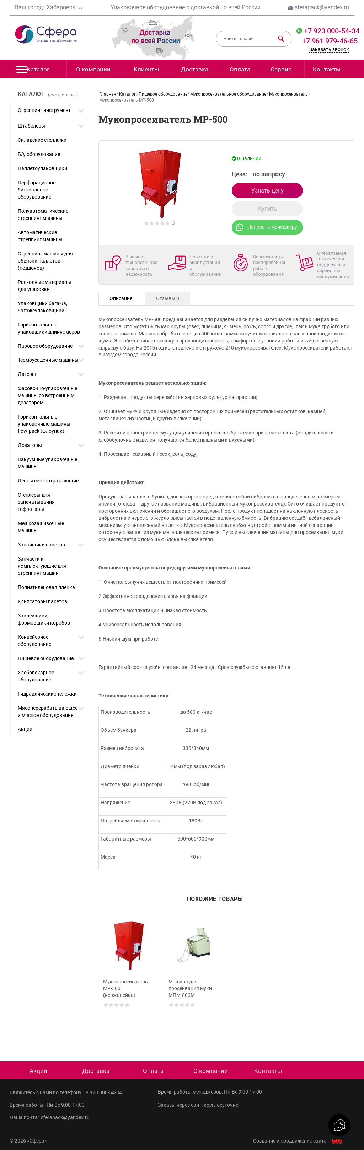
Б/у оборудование (39, 154)
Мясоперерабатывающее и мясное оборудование (47, 711)
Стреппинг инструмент (44, 110)
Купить (267, 208)
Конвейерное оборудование (34, 640)
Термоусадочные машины (48, 360)
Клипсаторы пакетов (42, 601)
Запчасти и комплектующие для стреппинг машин (42, 566)
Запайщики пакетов (41, 544)
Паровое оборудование (45, 346)
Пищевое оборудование (46, 658)
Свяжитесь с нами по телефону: (48, 1092)
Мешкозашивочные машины (41, 526)
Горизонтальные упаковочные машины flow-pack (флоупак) (44, 424)
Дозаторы (30, 445)
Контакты (327, 69)
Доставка (194, 69)
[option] (128, 976)
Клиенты (146, 69)
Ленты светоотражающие (48, 481)
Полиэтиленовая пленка (46, 587)
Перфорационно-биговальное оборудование (37, 190)
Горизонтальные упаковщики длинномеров (49, 328)
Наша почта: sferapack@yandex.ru (50, 1117)
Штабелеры (31, 126)
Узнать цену (267, 190)
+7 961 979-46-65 (330, 41)
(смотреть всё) (63, 94)
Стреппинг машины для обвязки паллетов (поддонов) (45, 261)
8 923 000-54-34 (104, 1092)
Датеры (27, 374)
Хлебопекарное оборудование (36, 676)
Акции (25, 729)
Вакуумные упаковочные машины (47, 463)
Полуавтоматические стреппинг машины (43, 214)
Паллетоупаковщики (42, 168)
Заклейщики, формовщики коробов (44, 619)
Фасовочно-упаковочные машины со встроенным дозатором (47, 395)
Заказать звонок (329, 49)
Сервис (281, 69)
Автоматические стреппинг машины (40, 236)
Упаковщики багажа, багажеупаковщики (42, 307)
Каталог (32, 71)
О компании (93, 69)
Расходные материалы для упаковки (44, 285)
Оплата (240, 69)
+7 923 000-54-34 (330, 31)
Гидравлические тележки (47, 694)
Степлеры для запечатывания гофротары (36, 502)
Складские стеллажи (42, 140)
